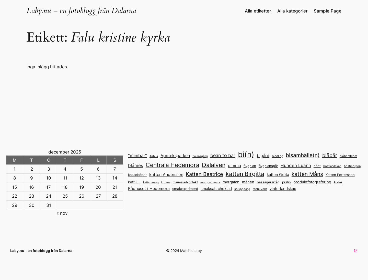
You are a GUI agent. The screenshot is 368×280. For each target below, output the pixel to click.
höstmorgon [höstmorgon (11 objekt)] (352, 166)
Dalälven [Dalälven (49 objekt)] (213, 165)
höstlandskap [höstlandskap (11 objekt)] (332, 166)
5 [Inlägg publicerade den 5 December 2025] (81, 169)
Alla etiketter (258, 11)
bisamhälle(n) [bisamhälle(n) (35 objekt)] (303, 155)
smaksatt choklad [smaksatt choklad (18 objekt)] (216, 188)
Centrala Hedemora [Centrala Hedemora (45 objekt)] (172, 164)
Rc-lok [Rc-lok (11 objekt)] (338, 182)
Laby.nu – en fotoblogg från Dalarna (81, 11)
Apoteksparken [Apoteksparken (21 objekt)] (175, 155)
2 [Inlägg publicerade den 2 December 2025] (31, 169)
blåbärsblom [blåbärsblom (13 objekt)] (348, 156)
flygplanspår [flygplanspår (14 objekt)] (268, 166)
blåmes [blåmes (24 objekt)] (135, 165)
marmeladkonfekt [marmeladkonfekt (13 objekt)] (185, 182)
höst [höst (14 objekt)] (317, 166)
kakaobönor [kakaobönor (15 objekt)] (137, 175)
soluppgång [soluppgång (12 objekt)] (242, 189)
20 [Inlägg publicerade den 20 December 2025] (98, 187)
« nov (61, 213)
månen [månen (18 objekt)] (248, 182)
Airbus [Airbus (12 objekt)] (154, 156)
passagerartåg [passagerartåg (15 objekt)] (268, 182)
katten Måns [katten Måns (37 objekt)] (307, 174)
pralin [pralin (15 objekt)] (286, 182)
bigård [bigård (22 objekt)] (263, 155)
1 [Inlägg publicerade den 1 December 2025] (15, 169)
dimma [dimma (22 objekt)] (234, 165)
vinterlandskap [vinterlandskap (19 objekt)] (283, 188)
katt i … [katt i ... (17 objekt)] (134, 182)
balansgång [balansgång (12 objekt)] (200, 156)
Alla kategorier (292, 11)
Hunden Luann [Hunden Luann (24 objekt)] (296, 165)
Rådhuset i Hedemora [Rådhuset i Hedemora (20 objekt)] (149, 188)
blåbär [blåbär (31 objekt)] (329, 155)
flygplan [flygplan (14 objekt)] (250, 166)
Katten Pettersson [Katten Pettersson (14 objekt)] (340, 175)
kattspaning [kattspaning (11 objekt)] (151, 182)
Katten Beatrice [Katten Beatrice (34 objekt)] (204, 174)
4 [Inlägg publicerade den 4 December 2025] (65, 169)
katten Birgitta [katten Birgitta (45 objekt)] (245, 173)
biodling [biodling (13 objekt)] (277, 156)
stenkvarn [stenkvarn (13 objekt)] (260, 189)
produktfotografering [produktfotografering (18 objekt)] (312, 182)
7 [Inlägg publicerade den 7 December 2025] (114, 169)
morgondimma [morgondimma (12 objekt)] (210, 182)
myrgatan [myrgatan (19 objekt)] (231, 182)
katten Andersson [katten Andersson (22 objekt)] (166, 174)
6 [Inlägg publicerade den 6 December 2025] (98, 169)
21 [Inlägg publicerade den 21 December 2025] (114, 187)
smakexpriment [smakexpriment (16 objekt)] (185, 189)
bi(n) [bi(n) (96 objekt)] (246, 154)
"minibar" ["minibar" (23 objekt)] (137, 155)
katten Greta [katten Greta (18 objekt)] (278, 174)
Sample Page (327, 11)
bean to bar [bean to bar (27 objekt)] (222, 155)
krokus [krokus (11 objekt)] (165, 182)
